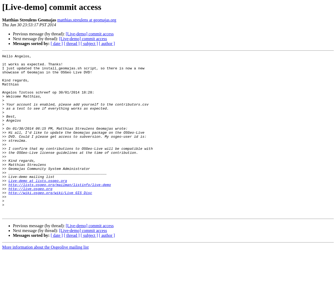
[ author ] (107, 43)
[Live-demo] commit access (90, 34)
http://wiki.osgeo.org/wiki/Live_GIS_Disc (50, 220)
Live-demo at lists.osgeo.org (37, 206)
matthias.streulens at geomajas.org (86, 20)
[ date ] (57, 43)
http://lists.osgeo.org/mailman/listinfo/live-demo (59, 211)
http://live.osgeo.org (30, 216)
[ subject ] (89, 43)
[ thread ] (72, 43)
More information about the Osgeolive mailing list (45, 279)
